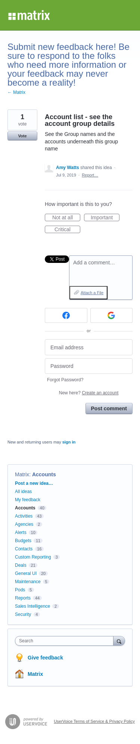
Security (23, 614)
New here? (88, 392)
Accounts (44, 474)
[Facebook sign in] (66, 315)
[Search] (119, 640)
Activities (23, 516)
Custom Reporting (33, 557)
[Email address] (89, 347)
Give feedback (45, 658)
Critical (67, 229)
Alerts (21, 532)
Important (105, 217)
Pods (20, 589)
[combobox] (66, 640)
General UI (26, 573)
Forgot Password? (65, 379)
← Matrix (16, 92)
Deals (21, 565)
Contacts (23, 548)
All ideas (23, 491)
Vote (22, 136)
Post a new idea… (34, 483)
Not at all (66, 217)
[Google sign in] (111, 315)
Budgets (23, 540)
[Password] (89, 366)
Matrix (22, 474)
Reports (23, 598)
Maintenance (28, 581)
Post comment (109, 408)
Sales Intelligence (32, 606)
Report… (90, 175)
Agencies (24, 524)
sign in (68, 442)
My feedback (27, 499)
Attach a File (92, 292)
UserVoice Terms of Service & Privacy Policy (94, 721)
